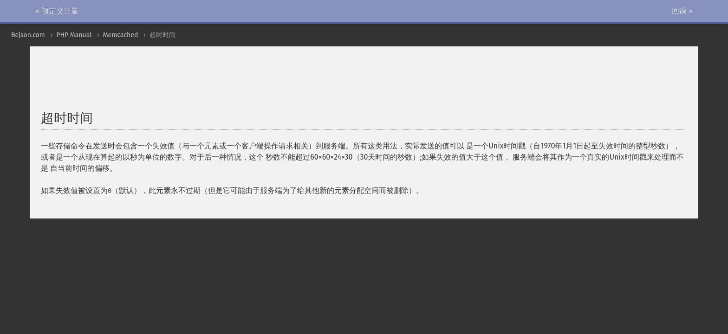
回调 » (682, 10)
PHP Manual (73, 35)
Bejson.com (28, 35)
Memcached (120, 35)
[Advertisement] (266, 83)
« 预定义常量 (56, 10)
